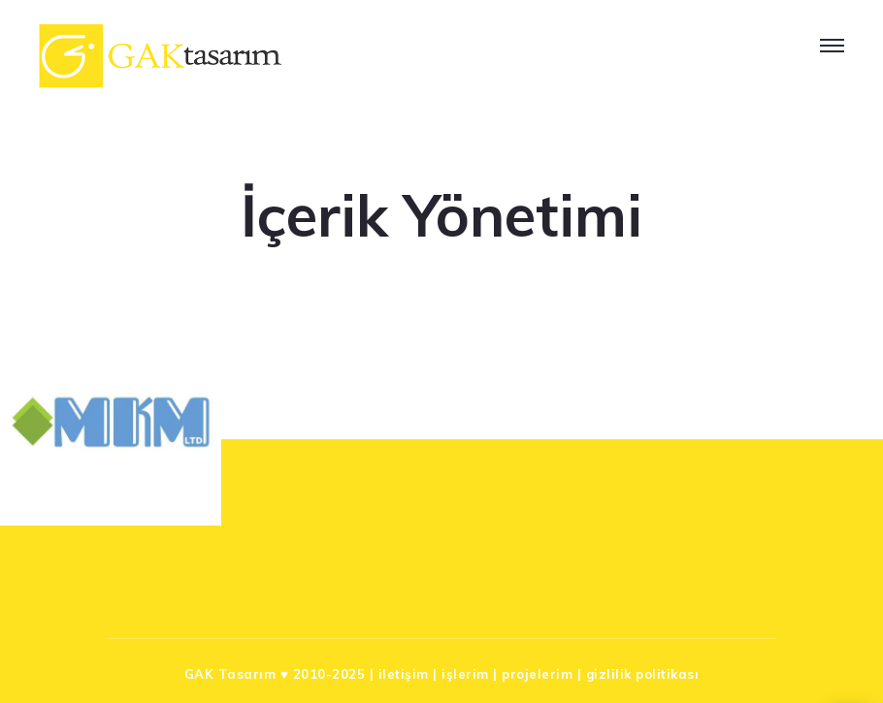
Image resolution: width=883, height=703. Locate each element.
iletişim (403, 674)
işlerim (465, 674)
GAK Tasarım (230, 674)
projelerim (537, 674)
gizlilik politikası (643, 674)
